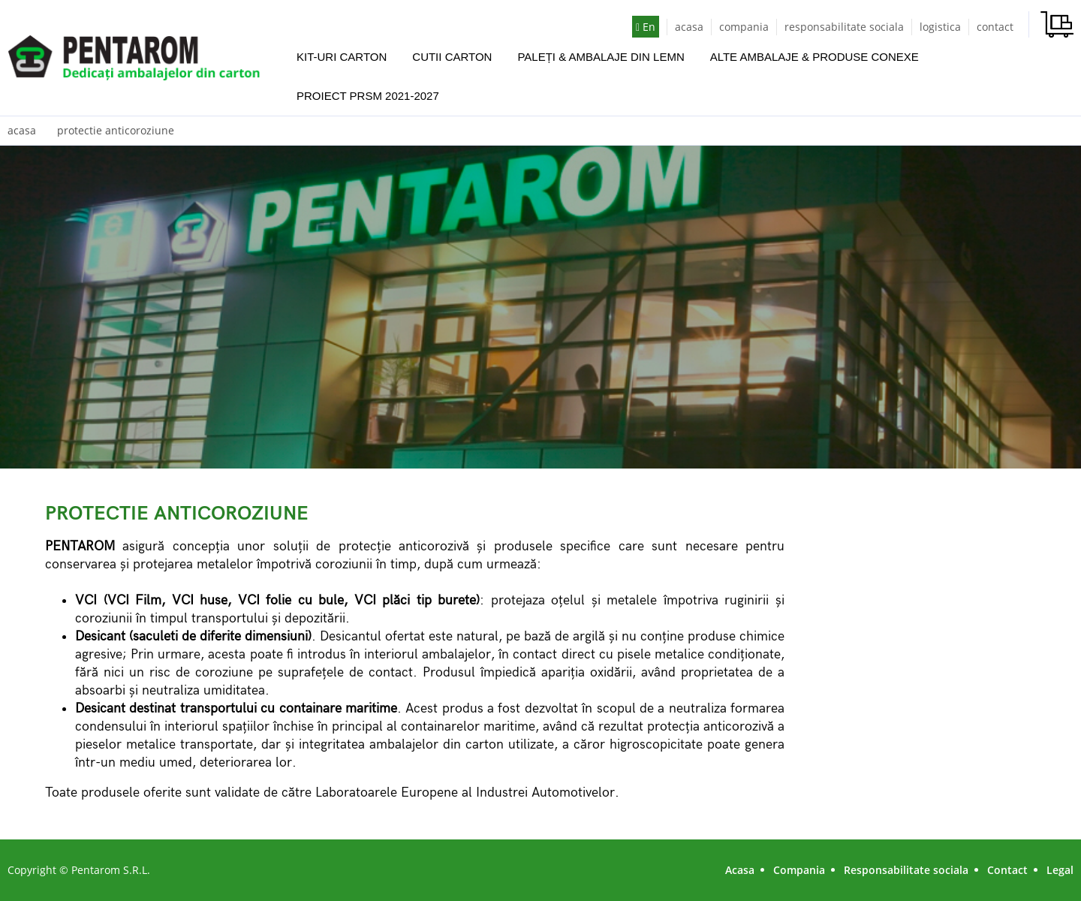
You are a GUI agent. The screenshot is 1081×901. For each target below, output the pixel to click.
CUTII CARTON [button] (452, 56)
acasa (689, 27)
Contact (1007, 870)
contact (995, 27)
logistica (940, 27)
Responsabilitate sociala (906, 870)
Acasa (739, 870)
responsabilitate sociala (844, 27)
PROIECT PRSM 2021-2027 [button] (368, 95)
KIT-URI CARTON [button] (342, 56)
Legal (1059, 870)
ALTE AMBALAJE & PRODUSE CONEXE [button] (814, 56)
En (645, 27)
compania (744, 27)
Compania (799, 870)
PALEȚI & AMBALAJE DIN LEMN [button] (600, 56)
